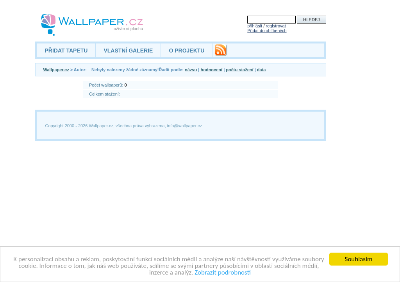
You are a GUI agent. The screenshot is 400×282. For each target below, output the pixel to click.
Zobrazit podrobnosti (223, 273)
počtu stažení (239, 69)
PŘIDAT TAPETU (66, 50)
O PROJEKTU (186, 50)
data (261, 69)
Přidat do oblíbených (266, 30)
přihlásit (254, 26)
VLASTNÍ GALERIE (128, 50)
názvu (191, 69)
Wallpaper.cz (56, 69)
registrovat (276, 26)
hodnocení (211, 69)
